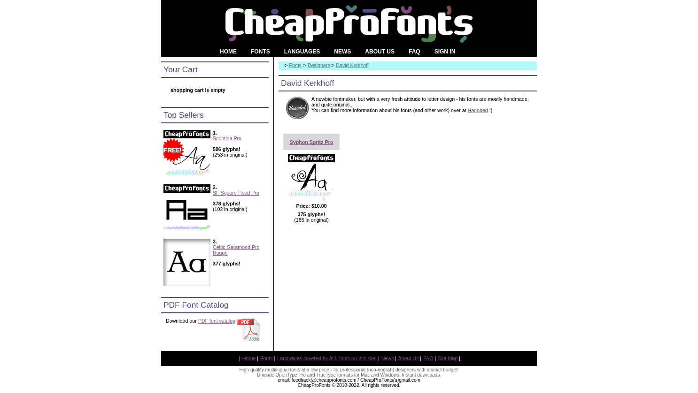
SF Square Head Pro (236, 193)
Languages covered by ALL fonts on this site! (327, 358)
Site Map (448, 358)
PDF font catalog (216, 321)
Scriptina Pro (227, 138)
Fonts (295, 65)
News (387, 358)
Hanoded (478, 110)
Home (249, 358)
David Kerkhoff (352, 65)
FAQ (428, 358)
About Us (408, 358)
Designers (319, 65)
